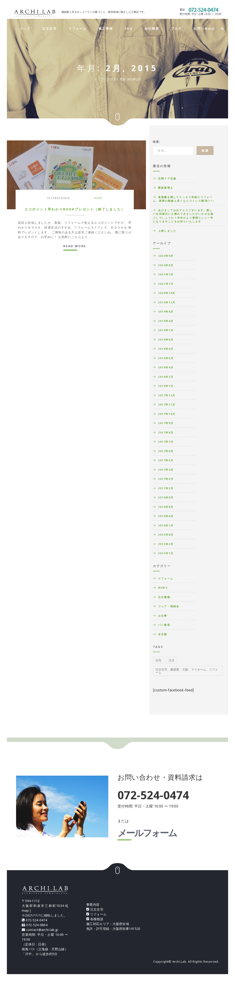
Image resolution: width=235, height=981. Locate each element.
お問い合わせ (204, 29)
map (25, 910)
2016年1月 (165, 525)
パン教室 (164, 624)
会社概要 (152, 29)
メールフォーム (147, 833)
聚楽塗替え (165, 187)
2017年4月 (165, 469)
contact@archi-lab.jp (42, 930)
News (98, 198)
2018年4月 (165, 367)
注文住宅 (49, 29)
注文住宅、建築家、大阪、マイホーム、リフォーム (186, 670)
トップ (25, 29)
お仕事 (162, 615)
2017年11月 (167, 404)
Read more (74, 246)
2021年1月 (165, 283)
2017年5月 (165, 460)
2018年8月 (165, 339)
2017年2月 (165, 488)
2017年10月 (167, 414)
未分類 (162, 634)
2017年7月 (165, 441)
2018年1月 (165, 386)
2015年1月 (165, 553)
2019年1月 (165, 330)
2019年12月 (167, 302)
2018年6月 (165, 348)
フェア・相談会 (168, 606)
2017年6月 (165, 451)
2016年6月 (165, 516)
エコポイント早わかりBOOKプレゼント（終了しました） (75, 209)
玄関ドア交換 (167, 178)
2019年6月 (165, 311)
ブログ (176, 29)
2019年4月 (165, 321)
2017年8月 (165, 432)
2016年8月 (165, 507)
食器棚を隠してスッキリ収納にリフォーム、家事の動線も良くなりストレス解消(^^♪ (184, 199)
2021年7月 (165, 274)
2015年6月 (165, 534)
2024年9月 (165, 255)
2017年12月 (167, 395)
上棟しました (167, 230)
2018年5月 (165, 358)
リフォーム (78, 29)
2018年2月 (165, 376)
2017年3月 (165, 479)
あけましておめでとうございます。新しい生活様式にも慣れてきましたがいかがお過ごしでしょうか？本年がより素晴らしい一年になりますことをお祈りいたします (183, 215)
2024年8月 (165, 265)
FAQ (129, 29)
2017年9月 (165, 423)
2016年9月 (165, 497)
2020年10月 (167, 293)
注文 (172, 660)
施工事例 (105, 29)
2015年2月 (165, 544)
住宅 (158, 660)
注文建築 (164, 597)
